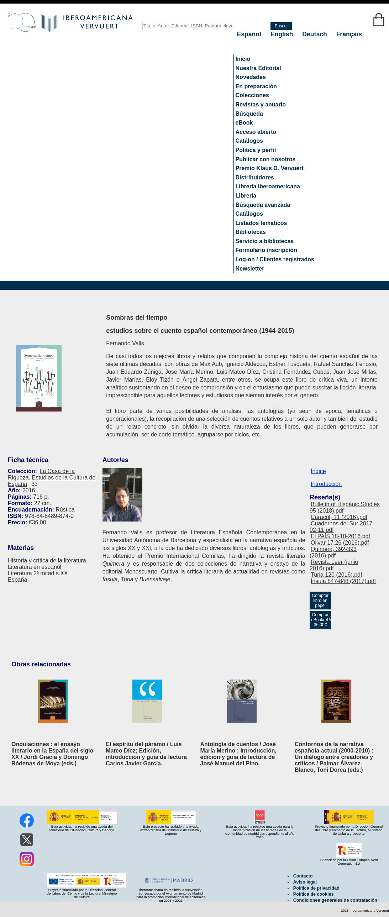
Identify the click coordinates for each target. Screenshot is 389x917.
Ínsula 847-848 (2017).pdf (343, 581)
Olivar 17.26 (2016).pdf (340, 543)
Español (250, 34)
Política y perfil (256, 150)
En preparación (256, 86)
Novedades (251, 77)
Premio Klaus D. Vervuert (270, 168)
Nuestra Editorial (258, 68)
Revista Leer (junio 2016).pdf (334, 565)
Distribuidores (255, 177)
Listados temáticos (261, 223)
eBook (244, 123)
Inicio (243, 59)
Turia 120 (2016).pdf (336, 575)
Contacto (303, 876)
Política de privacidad (316, 888)
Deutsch (315, 34)
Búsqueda (249, 114)
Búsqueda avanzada (263, 205)
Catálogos (249, 141)
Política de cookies (313, 894)
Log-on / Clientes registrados (275, 259)
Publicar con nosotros (266, 159)
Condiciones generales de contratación (335, 900)
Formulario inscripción (266, 250)
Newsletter (250, 269)
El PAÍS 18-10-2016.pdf (340, 536)
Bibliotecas (251, 232)
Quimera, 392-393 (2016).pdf (333, 552)
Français (349, 34)
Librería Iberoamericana (268, 186)
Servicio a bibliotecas (265, 241)
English (282, 34)
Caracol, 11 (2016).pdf (339, 517)
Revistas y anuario (261, 104)
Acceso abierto (256, 132)
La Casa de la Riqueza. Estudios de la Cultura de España (51, 477)
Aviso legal (305, 882)
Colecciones (252, 95)
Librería (246, 196)
